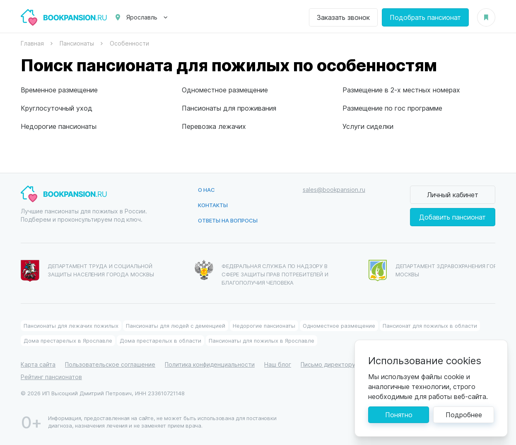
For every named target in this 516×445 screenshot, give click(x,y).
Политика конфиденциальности (210, 364)
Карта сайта (38, 364)
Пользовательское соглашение (110, 364)
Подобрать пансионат (425, 17)
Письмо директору (328, 364)
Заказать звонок (343, 17)
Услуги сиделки (367, 126)
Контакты (213, 204)
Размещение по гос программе (392, 108)
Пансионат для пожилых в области (430, 325)
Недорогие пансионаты (58, 126)
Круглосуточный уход (56, 108)
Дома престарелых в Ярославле (68, 340)
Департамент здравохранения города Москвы (439, 270)
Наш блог (277, 364)
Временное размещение (59, 89)
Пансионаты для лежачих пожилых (71, 325)
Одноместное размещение (225, 89)
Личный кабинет (452, 194)
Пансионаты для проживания (229, 108)
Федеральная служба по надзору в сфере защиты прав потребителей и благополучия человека (261, 273)
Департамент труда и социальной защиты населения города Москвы (87, 271)
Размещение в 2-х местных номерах (401, 89)
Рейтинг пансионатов (51, 377)
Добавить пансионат (452, 217)
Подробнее (464, 414)
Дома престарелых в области (160, 340)
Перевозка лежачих (214, 126)
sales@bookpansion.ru (334, 189)
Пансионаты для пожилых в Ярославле (261, 340)
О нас (206, 189)
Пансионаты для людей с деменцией (175, 325)
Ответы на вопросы (228, 220)
